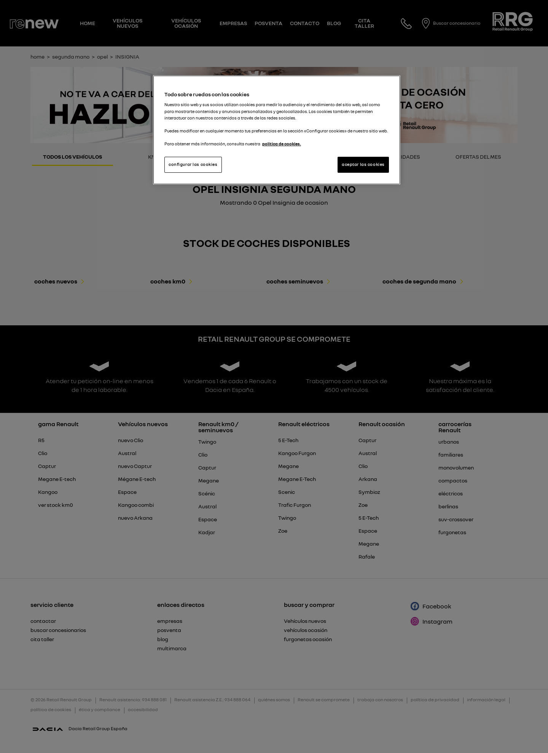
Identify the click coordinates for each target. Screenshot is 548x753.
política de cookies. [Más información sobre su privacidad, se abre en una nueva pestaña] (281, 143)
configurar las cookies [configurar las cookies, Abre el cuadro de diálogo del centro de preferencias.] (193, 164)
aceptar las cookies (363, 164)
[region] (276, 130)
